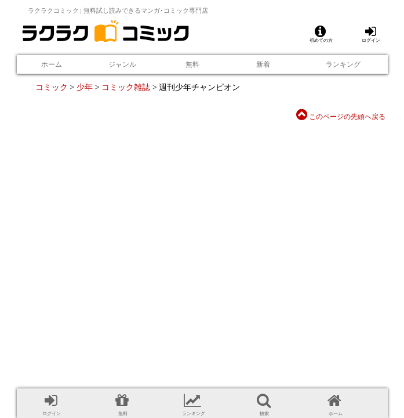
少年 (85, 87)
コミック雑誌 (125, 87)
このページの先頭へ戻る (340, 117)
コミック (51, 87)
